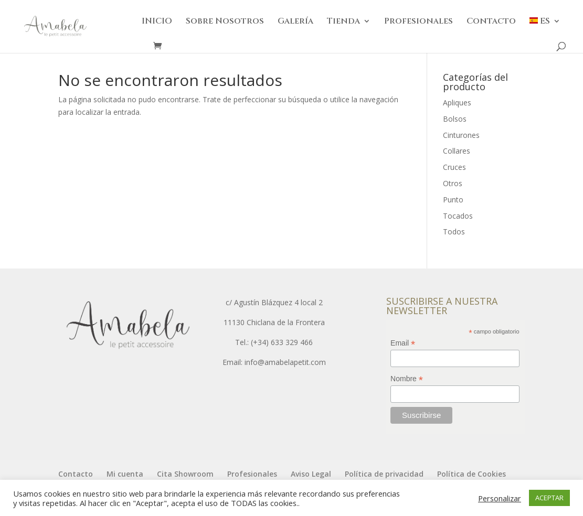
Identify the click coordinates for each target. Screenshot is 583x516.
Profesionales (418, 22)
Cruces (454, 167)
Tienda (343, 22)
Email (402, 343)
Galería (295, 22)
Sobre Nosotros (225, 22)
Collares (456, 151)
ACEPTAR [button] (549, 497)
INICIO (157, 22)
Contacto (491, 22)
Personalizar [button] (499, 498)
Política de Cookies (471, 474)
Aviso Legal (311, 474)
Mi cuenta (125, 474)
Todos (454, 231)
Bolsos (455, 119)
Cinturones (461, 135)
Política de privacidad (384, 474)
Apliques (457, 103)
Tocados (458, 216)
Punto (453, 200)
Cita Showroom (185, 474)
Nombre (406, 379)
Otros (452, 183)
